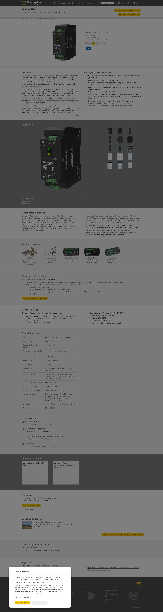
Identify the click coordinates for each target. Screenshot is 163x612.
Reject (39, 602)
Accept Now (22, 602)
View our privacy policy (23, 597)
